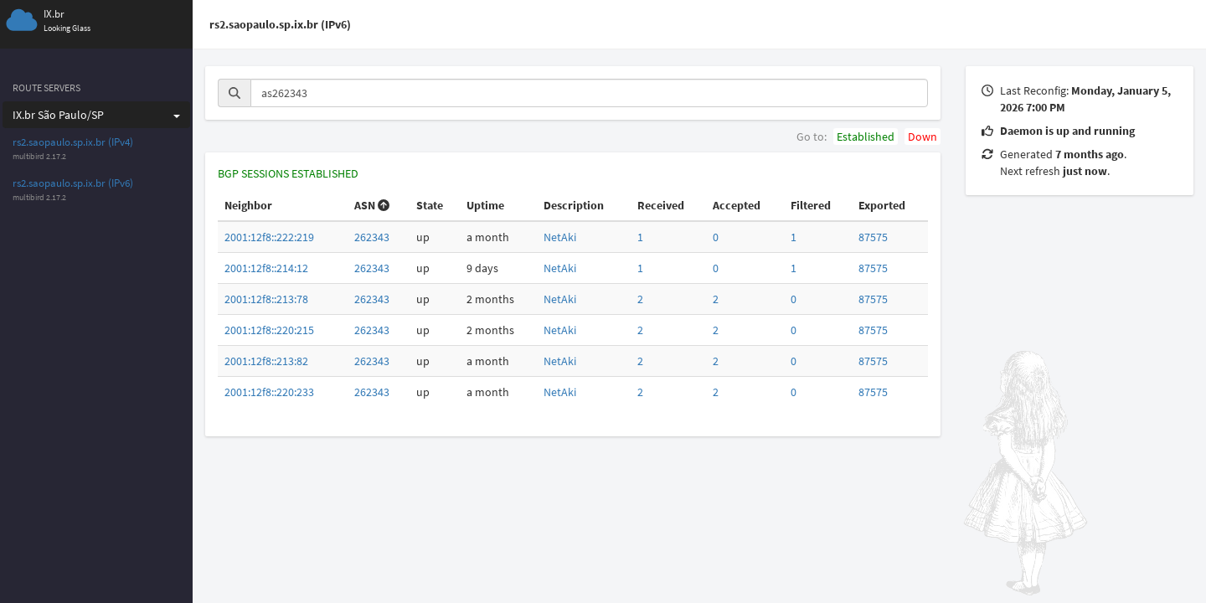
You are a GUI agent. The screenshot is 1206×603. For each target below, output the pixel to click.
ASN (371, 205)
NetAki (560, 237)
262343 (371, 237)
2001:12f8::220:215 (269, 330)
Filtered (811, 205)
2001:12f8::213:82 (266, 360)
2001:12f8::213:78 (266, 299)
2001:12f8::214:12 (266, 268)
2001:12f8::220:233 (269, 391)
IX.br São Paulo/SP (96, 114)
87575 (873, 237)
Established (865, 136)
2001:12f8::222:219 (269, 237)
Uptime (485, 205)
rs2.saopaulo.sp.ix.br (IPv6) (73, 183)
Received (660, 205)
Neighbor (248, 205)
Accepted (736, 205)
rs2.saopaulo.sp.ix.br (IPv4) (73, 142)
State (429, 205)
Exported (881, 205)
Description (574, 205)
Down (922, 136)
